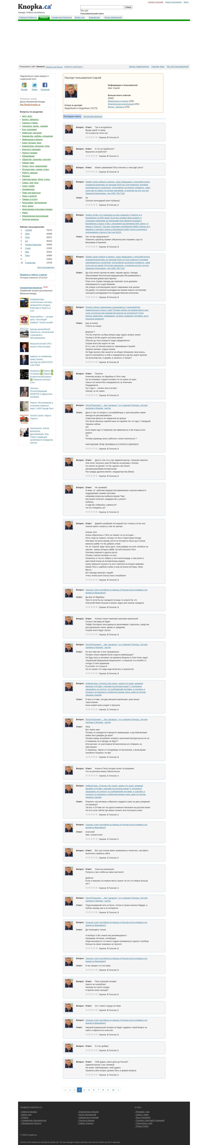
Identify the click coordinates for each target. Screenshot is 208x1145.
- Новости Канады (28, 1112)
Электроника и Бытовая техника (37, 209)
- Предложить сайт (143, 1123)
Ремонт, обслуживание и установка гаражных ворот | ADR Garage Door (42, 406)
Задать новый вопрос (139, 66)
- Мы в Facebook (142, 1117)
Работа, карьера (30, 173)
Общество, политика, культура (36, 159)
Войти (186, 2)
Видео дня (79, 17)
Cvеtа (27, 248)
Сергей (28, 230)
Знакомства (94, 17)
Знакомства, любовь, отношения (37, 136)
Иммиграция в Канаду (32, 139)
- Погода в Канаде (86, 1120)
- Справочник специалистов (33, 1120)
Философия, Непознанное (34, 202)
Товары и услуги (29, 199)
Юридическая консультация (35, 216)
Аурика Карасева (33, 244)
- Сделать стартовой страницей (149, 1120)
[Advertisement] (104, 42)
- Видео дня (25, 1114)
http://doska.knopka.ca (30, 104)
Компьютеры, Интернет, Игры (36, 146)
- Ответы (24, 1117)
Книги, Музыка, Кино (31, 143)
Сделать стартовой (155, 2)
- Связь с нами (141, 1114)
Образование (28, 156)
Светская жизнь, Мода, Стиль (36, 179)
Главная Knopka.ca (28, 17)
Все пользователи (45, 267)
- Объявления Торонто (30, 1123)
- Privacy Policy (142, 1126)
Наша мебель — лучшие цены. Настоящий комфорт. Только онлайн (41, 319)
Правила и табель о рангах (33, 275)
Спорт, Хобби (28, 186)
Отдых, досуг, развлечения (34, 166)
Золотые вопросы (30, 219)
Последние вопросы (92, 116)
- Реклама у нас (142, 1112)
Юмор (25, 212)
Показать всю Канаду (54, 67)
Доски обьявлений (113, 17)
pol (26, 241)
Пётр (27, 237)
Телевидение (28, 189)
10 (113, 1090)
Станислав (30, 263)
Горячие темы (157, 66)
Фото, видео (28, 206)
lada (27, 252)
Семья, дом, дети (30, 183)
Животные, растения (32, 133)
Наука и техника (29, 153)
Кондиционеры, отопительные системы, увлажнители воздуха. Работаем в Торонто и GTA (41, 305)
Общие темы (28, 163)
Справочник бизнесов (61, 17)
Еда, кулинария (29, 129)
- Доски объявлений (87, 1114)
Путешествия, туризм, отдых (35, 169)
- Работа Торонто (86, 1123)
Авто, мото (27, 116)
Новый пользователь (173, 2)
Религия (26, 176)
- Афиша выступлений (88, 1117)
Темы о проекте (29, 196)
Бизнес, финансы (30, 119)
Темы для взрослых (31, 193)
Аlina (27, 234)
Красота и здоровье (31, 149)
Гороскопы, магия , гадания (35, 126)
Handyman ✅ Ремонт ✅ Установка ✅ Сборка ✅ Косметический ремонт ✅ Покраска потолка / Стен (41, 377)
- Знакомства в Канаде (88, 1112)
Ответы (44, 17)
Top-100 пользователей (177, 66)
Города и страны (30, 123)
